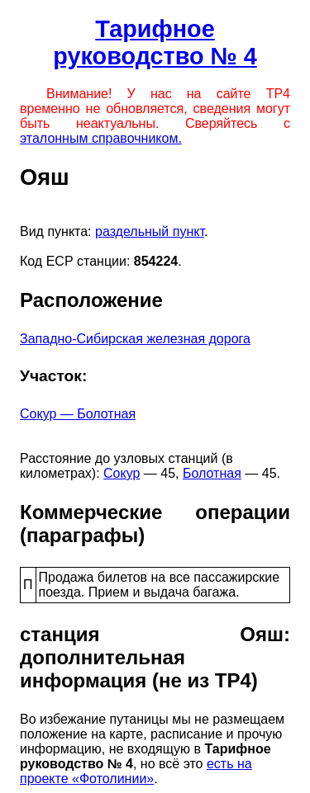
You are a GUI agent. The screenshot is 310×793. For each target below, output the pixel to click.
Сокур (121, 473)
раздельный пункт (149, 231)
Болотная (212, 473)
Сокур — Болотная (78, 414)
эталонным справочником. (101, 138)
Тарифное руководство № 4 (154, 42)
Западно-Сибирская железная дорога (135, 339)
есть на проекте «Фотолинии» (136, 771)
